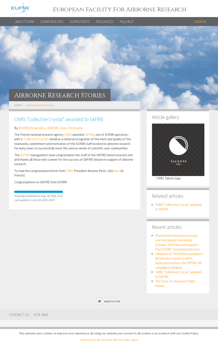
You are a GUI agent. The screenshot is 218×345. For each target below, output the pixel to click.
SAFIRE (89, 135)
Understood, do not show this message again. (109, 340)
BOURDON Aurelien (32, 128)
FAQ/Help (126, 21)
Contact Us (19, 314)
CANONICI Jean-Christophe (64, 128)
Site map (41, 314)
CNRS (68, 135)
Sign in (200, 21)
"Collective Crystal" (36, 139)
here (117, 171)
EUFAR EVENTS (80, 21)
